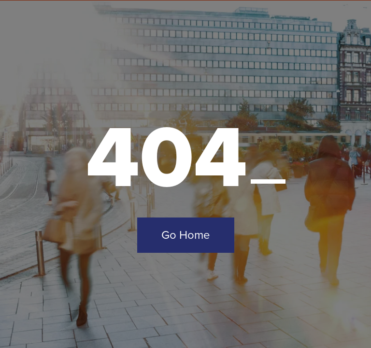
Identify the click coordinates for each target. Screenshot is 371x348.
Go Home (185, 235)
